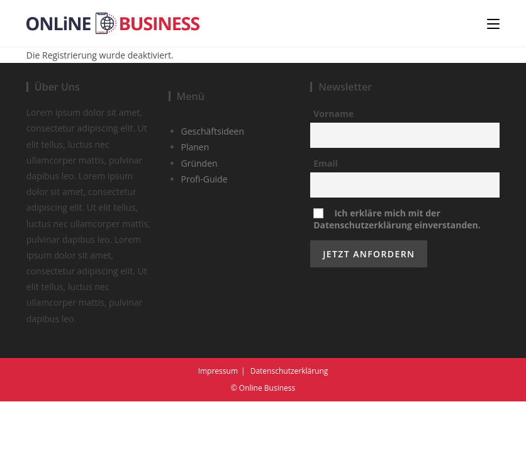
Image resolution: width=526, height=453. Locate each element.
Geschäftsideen (213, 183)
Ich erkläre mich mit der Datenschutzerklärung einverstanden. (397, 270)
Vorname (333, 165)
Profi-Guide (204, 231)
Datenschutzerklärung (289, 422)
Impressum (218, 422)
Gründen (199, 215)
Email (325, 215)
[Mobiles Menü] (493, 23)
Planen (195, 199)
